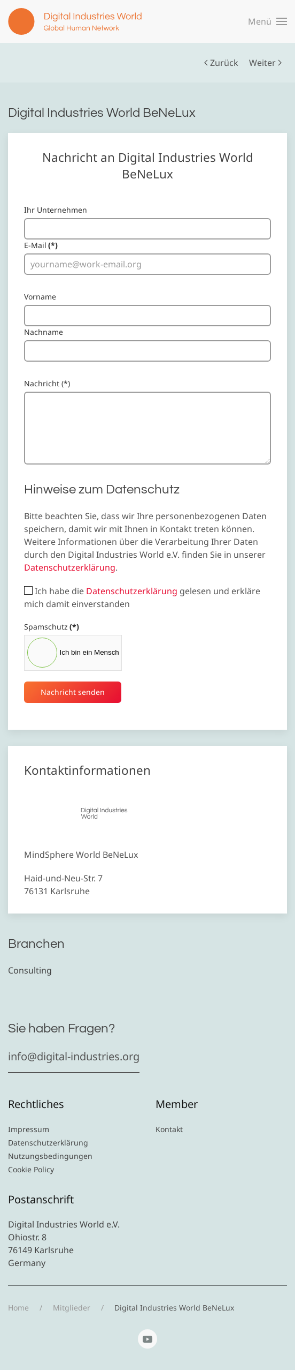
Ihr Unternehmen (55, 210)
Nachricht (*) (47, 383)
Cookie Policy (31, 1169)
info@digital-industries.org (73, 1056)
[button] (267, 21)
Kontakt (169, 1129)
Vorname (40, 296)
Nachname (43, 332)
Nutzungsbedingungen (50, 1156)
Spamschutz (51, 627)
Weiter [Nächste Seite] (265, 63)
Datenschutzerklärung (69, 567)
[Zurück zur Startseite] (75, 21)
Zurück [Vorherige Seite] (221, 63)
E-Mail (41, 245)
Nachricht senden (73, 692)
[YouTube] (147, 1339)
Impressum (28, 1129)
